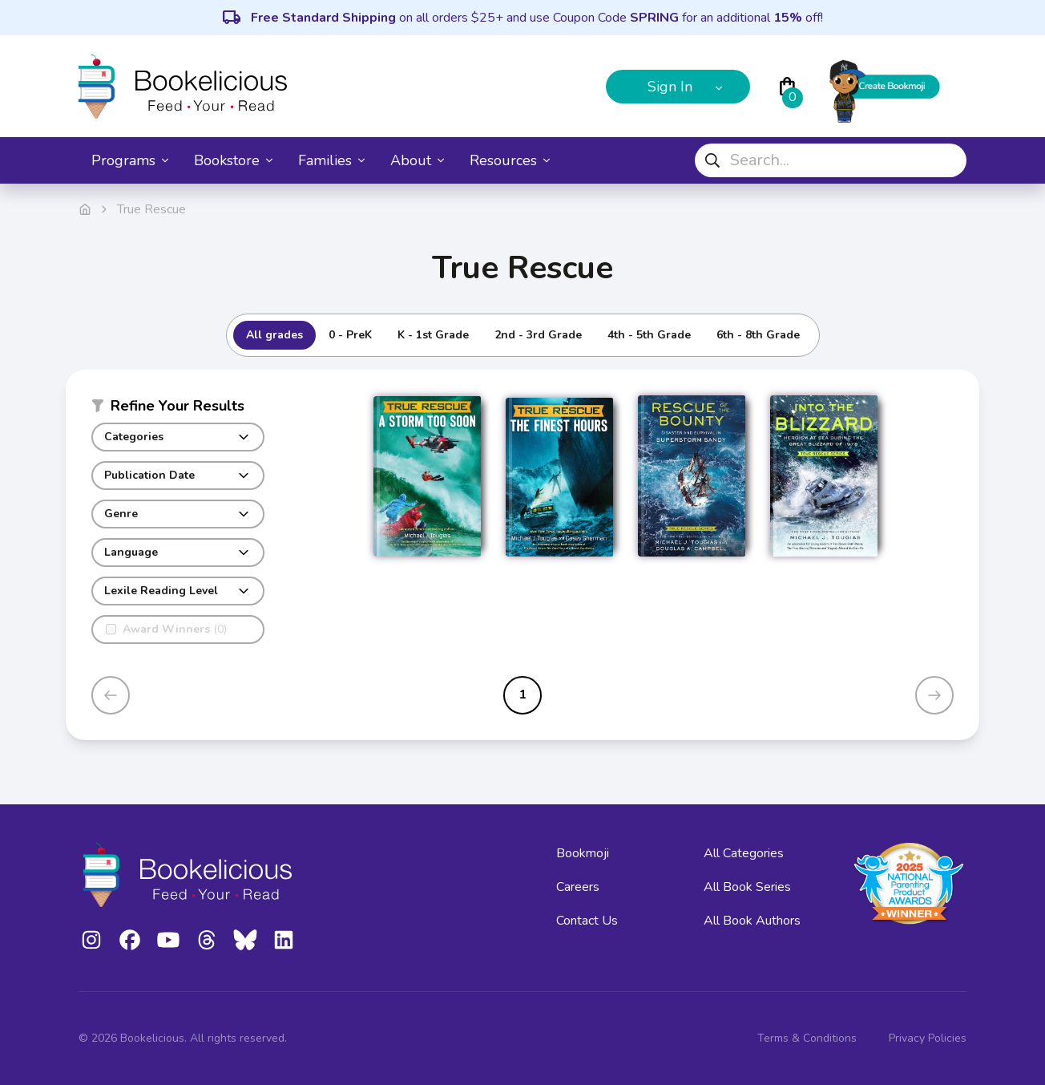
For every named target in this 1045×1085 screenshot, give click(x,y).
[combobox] (830, 160)
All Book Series (747, 887)
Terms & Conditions (807, 1038)
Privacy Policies (927, 1038)
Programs (129, 160)
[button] (177, 409)
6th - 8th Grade (758, 334)
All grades (274, 334)
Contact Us (587, 920)
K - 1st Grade (433, 334)
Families (331, 160)
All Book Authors (752, 920)
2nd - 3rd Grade (538, 334)
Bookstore (233, 160)
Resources (510, 160)
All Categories (744, 853)
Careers (577, 887)
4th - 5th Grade (649, 334)
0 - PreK (350, 334)
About (417, 160)
